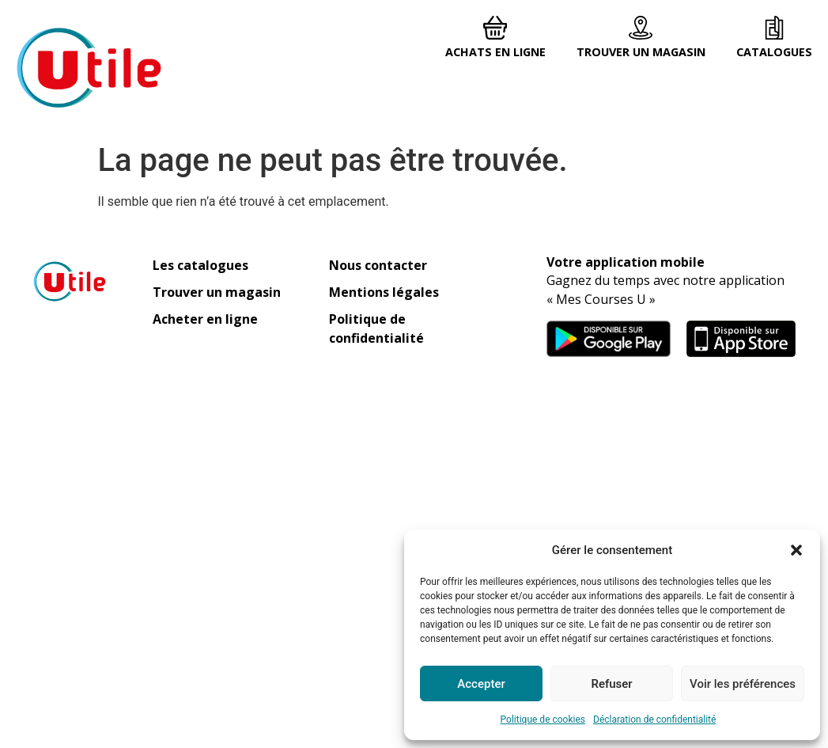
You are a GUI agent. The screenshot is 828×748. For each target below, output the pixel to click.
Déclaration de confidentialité (654, 719)
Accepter (481, 684)
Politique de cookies (543, 719)
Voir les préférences (743, 684)
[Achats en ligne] (495, 28)
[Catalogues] (774, 28)
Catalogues (774, 51)
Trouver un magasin (641, 51)
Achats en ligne (495, 51)
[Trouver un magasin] (640, 28)
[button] (796, 550)
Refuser (611, 684)
